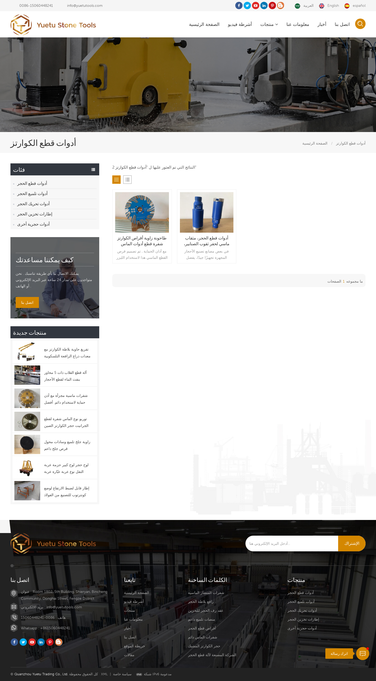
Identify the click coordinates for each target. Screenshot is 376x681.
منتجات (269, 24)
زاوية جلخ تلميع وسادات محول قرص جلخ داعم (67, 445)
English (329, 6)
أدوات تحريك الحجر (33, 203)
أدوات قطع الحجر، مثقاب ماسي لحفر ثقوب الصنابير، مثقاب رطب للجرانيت (207, 241)
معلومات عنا (297, 24)
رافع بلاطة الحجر (201, 601)
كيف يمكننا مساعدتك (44, 259)
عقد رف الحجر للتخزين (205, 610)
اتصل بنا (342, 24)
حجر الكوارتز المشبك (204, 646)
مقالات (129, 655)
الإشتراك (351, 543)
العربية (304, 6)
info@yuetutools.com (85, 5)
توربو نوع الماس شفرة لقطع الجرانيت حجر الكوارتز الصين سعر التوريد (66, 423)
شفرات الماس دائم (202, 637)
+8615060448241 (55, 628)
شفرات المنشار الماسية (206, 593)
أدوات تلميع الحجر (32, 193)
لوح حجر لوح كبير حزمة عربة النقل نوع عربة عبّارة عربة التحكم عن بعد (66, 469)
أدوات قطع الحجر (32, 183)
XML (104, 674)
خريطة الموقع (134, 646)
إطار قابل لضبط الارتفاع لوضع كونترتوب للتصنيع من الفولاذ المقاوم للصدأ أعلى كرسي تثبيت (66, 492)
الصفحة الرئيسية (204, 24)
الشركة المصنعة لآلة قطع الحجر (212, 655)
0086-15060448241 (36, 5)
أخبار (322, 24)
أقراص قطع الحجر (202, 628)
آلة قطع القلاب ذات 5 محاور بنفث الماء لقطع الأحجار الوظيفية (65, 376)
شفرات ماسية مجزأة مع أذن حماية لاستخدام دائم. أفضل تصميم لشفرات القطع (66, 399)
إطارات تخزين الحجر (34, 213)
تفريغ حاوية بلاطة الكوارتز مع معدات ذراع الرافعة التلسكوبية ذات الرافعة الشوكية (67, 353)
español (355, 6)
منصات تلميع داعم (201, 619)
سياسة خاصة (122, 674)
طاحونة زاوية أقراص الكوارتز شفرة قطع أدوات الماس (142, 241)
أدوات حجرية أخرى (33, 224)
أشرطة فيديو (240, 24)
